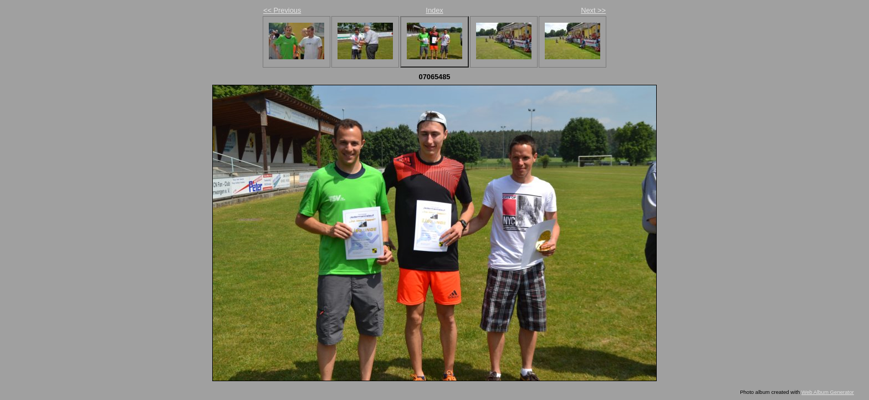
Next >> (593, 10)
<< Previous (282, 10)
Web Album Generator (827, 392)
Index (434, 10)
